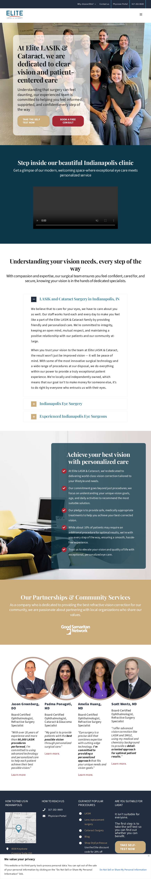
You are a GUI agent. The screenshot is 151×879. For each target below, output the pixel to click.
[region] (75, 866)
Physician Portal (57, 816)
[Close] (148, 856)
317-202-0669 (55, 810)
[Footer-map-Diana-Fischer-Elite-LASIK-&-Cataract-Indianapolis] (20, 814)
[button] (75, 299)
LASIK (88, 813)
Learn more (18, 775)
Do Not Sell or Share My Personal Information (123, 870)
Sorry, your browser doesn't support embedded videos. (75, 208)
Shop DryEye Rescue (96, 843)
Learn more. (52, 754)
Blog (87, 837)
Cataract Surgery (94, 830)
